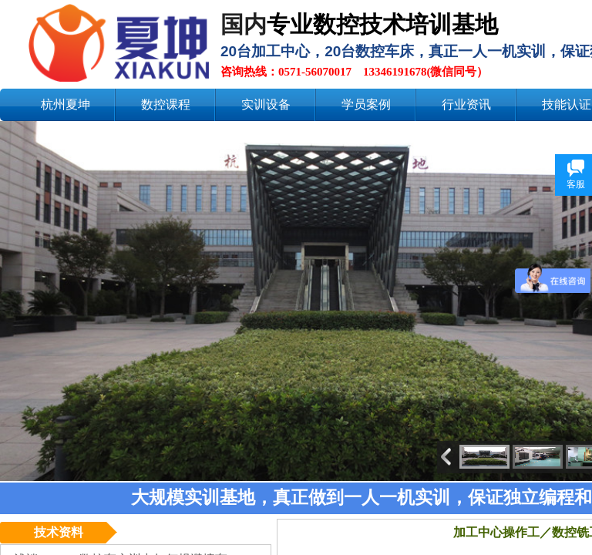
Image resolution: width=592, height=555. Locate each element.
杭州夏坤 (65, 104)
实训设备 (266, 104)
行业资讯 (466, 104)
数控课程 (165, 104)
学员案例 (366, 104)
